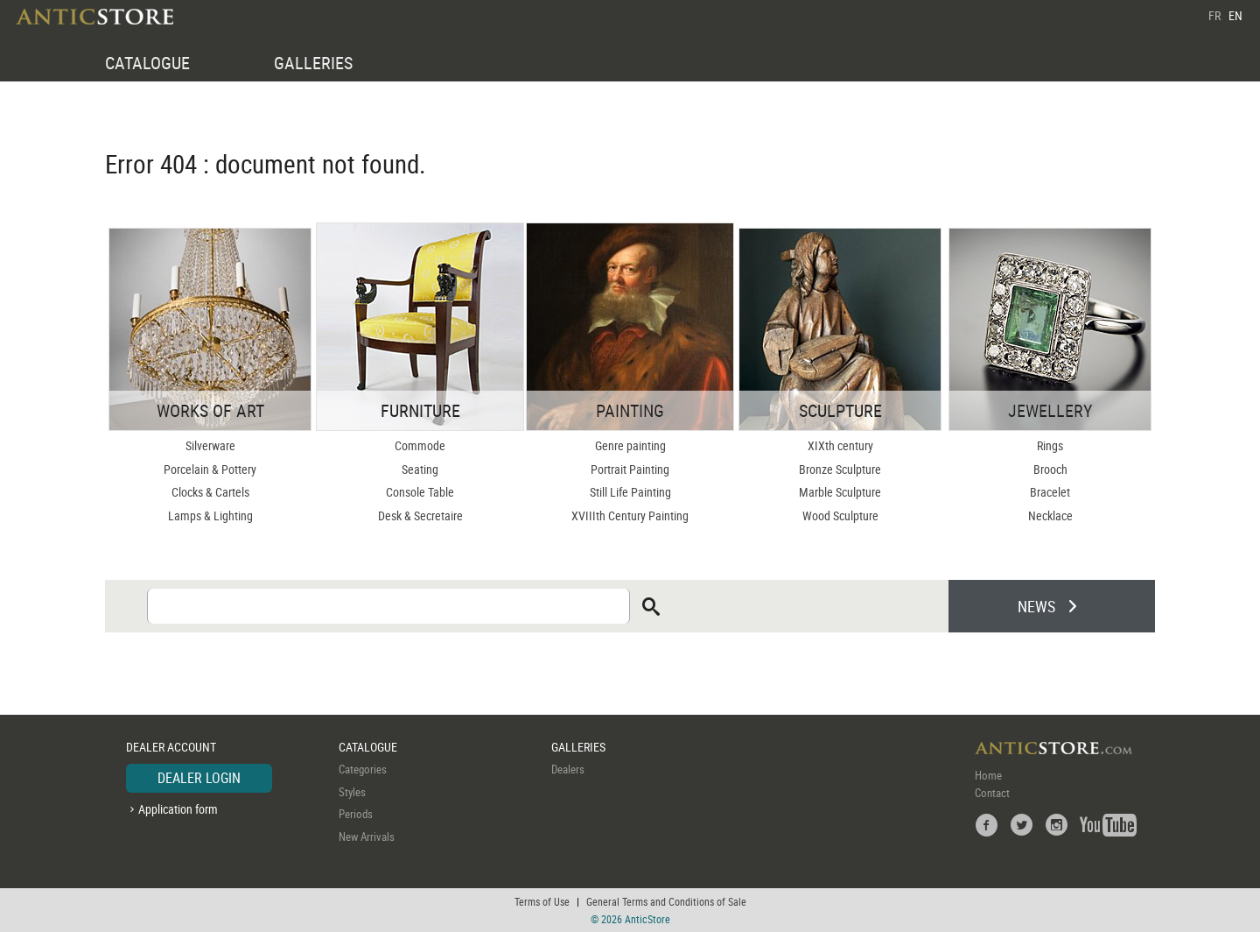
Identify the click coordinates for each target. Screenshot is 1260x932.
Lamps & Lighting (210, 515)
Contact (992, 793)
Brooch (1050, 469)
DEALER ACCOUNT (171, 746)
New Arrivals (367, 836)
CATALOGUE (147, 62)
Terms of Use (542, 901)
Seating (420, 469)
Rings (1050, 445)
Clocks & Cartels (210, 492)
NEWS (1036, 606)
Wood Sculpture (840, 515)
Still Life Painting (630, 492)
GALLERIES (313, 62)
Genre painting (630, 445)
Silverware (210, 445)
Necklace (1050, 515)
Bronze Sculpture (840, 469)
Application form (178, 809)
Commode (420, 445)
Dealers (567, 769)
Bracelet (1050, 492)
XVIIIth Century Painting (630, 515)
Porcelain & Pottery (210, 469)
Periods (356, 814)
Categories (363, 769)
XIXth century (840, 445)
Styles (352, 792)
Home (988, 775)
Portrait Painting (630, 469)
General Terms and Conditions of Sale (666, 901)
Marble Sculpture (840, 492)
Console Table (420, 492)
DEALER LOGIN (199, 777)
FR (1214, 15)
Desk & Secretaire (420, 515)
